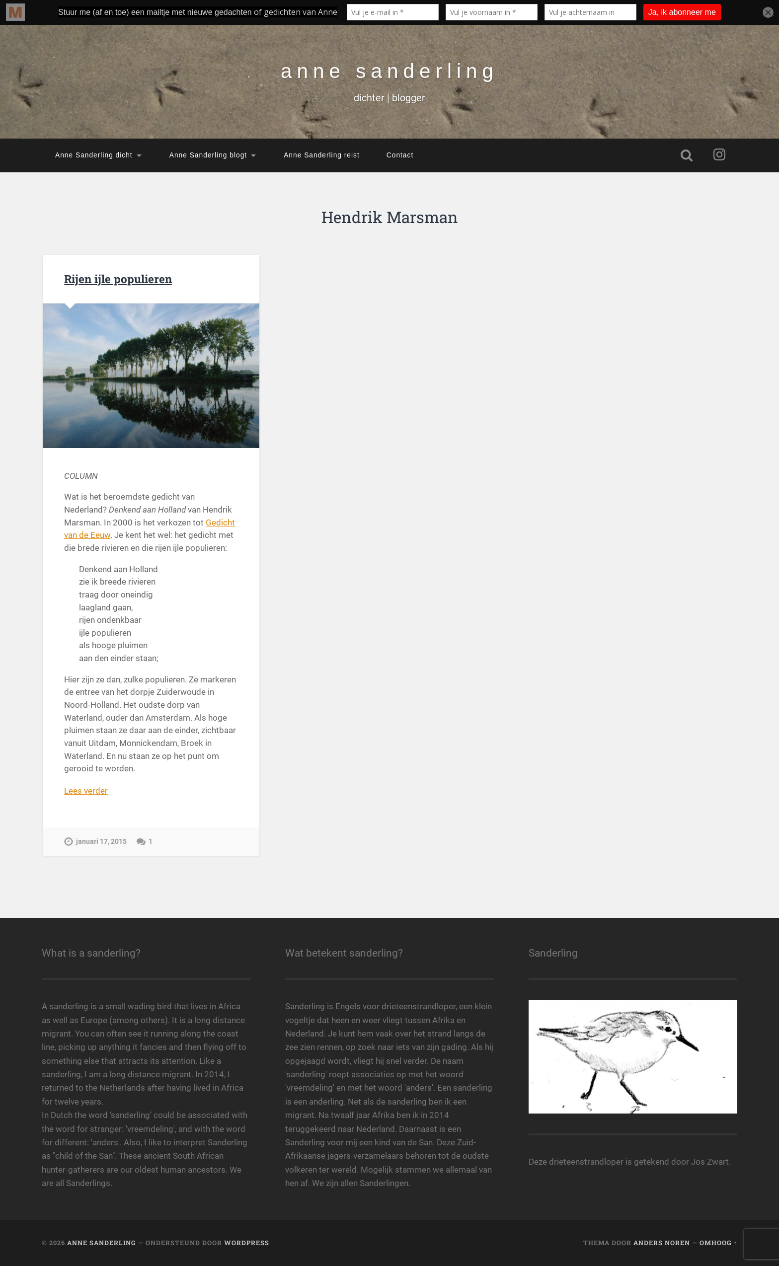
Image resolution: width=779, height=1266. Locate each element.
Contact (400, 155)
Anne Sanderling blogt (208, 155)
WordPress (246, 1243)
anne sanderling (389, 71)
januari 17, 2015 (101, 841)
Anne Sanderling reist (322, 155)
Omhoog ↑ (718, 1243)
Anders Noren (661, 1243)
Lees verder (86, 791)
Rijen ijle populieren (118, 278)
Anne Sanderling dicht (94, 155)
